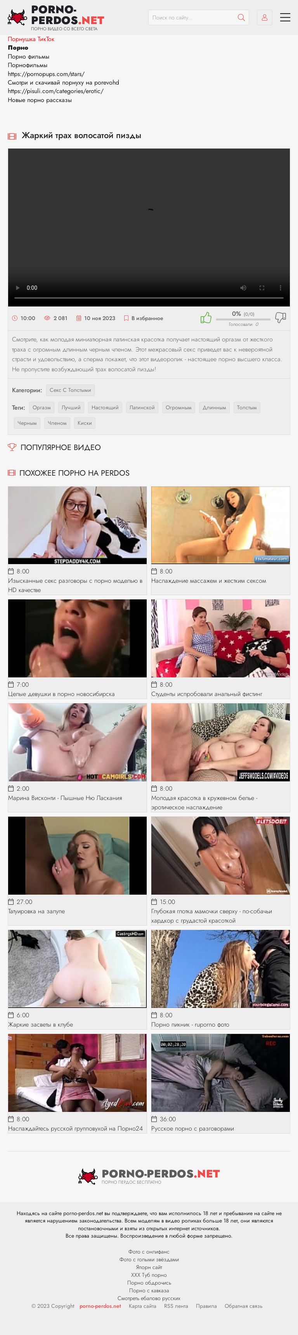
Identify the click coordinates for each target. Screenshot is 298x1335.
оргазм (42, 407)
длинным (214, 407)
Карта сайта (142, 1306)
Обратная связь (244, 1306)
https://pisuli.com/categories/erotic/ (56, 91)
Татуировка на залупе (36, 911)
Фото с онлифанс (149, 1251)
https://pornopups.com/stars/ (46, 73)
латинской (142, 407)
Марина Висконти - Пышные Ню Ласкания (65, 797)
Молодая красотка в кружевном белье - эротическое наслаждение (204, 802)
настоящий (105, 407)
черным (27, 423)
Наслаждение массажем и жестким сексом (208, 580)
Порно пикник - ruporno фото (190, 1024)
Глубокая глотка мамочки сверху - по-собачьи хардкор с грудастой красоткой (211, 916)
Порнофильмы (27, 65)
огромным (179, 407)
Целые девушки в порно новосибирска (61, 693)
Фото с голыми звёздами (149, 1259)
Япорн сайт (149, 1267)
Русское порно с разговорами (192, 1128)
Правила (206, 1306)
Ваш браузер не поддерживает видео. (149, 227)
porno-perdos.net (100, 1306)
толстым (247, 407)
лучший (71, 407)
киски (85, 423)
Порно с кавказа (149, 1290)
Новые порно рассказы (40, 99)
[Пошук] (241, 17)
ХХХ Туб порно (149, 1275)
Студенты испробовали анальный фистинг (206, 693)
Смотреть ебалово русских (149, 1298)
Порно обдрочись (149, 1283)
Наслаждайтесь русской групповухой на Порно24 (75, 1128)
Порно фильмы (28, 56)
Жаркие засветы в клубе (40, 1024)
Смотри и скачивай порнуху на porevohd (63, 82)
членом (57, 423)
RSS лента (176, 1306)
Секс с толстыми (70, 390)
